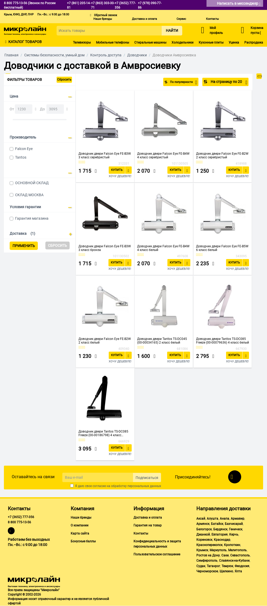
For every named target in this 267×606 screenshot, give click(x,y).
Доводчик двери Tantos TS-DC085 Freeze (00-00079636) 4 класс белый (222, 340)
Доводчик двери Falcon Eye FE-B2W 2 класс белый (104, 340)
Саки (225, 555)
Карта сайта (80, 533)
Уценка (234, 42)
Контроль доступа (106, 55)
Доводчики (137, 55)
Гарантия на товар (148, 525)
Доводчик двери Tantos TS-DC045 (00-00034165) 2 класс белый (162, 340)
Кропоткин (232, 545)
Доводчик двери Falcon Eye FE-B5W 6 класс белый (222, 248)
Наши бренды (102, 19)
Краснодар (222, 540)
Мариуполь (218, 550)
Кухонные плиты (211, 42)
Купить (117, 170)
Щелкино (226, 571)
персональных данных (144, 486)
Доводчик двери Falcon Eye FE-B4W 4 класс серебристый (163, 155)
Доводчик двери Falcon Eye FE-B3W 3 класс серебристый (104, 155)
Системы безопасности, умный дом (54, 55)
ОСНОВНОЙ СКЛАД (32, 183)
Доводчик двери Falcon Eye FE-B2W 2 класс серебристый (222, 155)
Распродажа (253, 42)
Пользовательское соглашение (157, 554)
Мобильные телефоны (112, 42)
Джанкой (203, 534)
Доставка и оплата (144, 19)
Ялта (238, 571)
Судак (200, 566)
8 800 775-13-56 (19, 522)
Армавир (237, 518)
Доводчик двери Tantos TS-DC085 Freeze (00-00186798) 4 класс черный (103, 433)
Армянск (202, 524)
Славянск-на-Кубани (234, 560)
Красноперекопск (209, 545)
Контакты (212, 19)
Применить (24, 246)
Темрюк (227, 566)
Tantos (20, 157)
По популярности (180, 82)
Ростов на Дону (208, 555)
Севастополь (240, 555)
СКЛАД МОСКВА (29, 195)
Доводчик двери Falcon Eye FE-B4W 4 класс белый (163, 248)
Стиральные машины (150, 42)
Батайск (217, 524)
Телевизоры (82, 42)
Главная (11, 55)
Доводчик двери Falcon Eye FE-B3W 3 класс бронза (104, 248)
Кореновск (204, 540)
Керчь (233, 534)
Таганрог (213, 566)
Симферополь (206, 560)
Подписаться (147, 478)
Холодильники (182, 42)
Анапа (224, 518)
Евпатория (219, 534)
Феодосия (242, 566)
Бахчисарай (234, 524)
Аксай (200, 518)
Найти (172, 30)
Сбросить (64, 79)
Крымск (202, 550)
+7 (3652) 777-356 (21, 517)
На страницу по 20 (228, 82)
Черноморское (207, 571)
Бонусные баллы (83, 541)
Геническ (235, 529)
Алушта (212, 518)
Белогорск (204, 529)
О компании (79, 525)
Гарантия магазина (31, 218)
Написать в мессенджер (238, 3)
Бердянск (220, 529)
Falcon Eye (24, 149)
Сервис (181, 19)
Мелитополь (237, 550)
